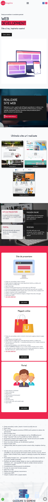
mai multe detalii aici (10, 297)
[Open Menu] (28, 3)
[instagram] (46, 3)
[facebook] (43, 3)
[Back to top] (45, 499)
